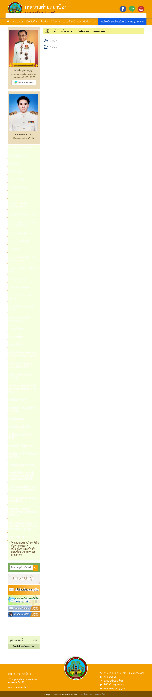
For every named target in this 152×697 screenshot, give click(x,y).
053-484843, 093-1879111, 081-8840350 (124, 673)
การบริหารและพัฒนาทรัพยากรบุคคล (23, 270)
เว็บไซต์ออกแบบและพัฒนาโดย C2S (95, 694)
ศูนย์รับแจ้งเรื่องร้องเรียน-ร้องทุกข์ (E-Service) (122, 21)
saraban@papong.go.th (115, 688)
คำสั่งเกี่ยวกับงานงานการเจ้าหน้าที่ (21, 308)
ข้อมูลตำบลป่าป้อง (72, 21)
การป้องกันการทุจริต (18, 328)
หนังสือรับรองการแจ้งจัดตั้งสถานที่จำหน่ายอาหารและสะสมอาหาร (23, 551)
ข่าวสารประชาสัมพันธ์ (25, 21)
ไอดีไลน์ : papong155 (114, 684)
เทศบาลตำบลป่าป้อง (113, 680)
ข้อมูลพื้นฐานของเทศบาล (20, 147)
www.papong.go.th (17, 687)
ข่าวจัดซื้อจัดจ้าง (50, 21)
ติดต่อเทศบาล (90, 21)
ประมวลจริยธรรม (17, 279)
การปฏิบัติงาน (15, 249)
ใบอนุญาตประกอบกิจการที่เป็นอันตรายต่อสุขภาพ (25, 544)
